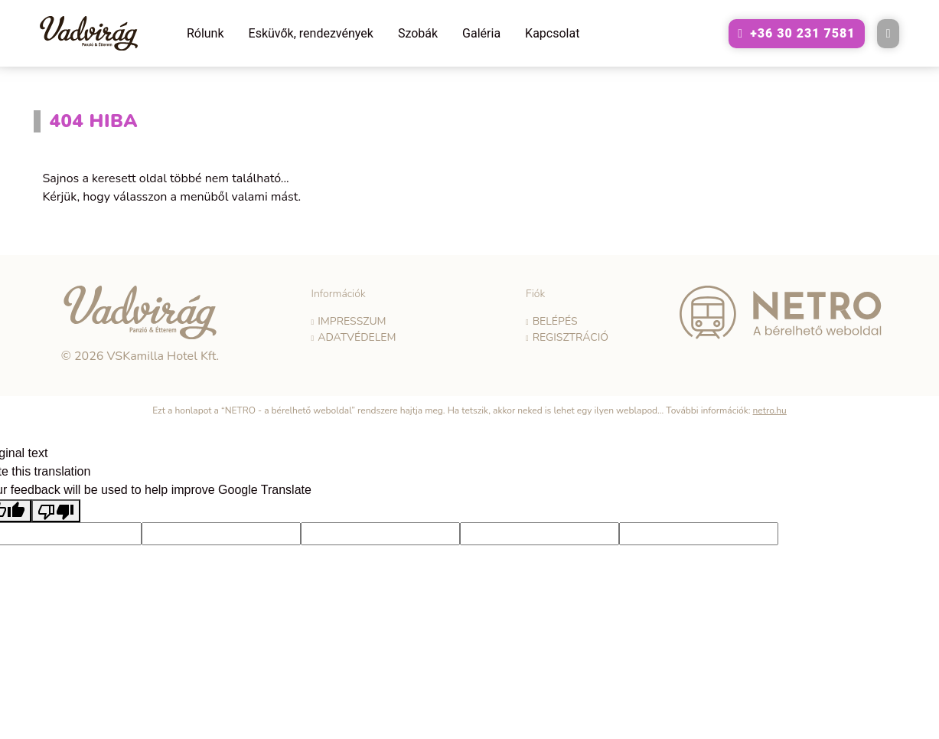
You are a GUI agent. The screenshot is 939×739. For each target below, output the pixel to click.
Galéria (481, 33)
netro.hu (770, 410)
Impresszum (352, 321)
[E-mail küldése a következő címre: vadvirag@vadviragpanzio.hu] (888, 33)
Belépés (555, 321)
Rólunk (205, 33)
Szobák (418, 33)
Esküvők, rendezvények (311, 33)
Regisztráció (570, 337)
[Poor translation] (55, 511)
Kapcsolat (552, 33)
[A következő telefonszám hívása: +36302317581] (796, 33)
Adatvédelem (357, 337)
